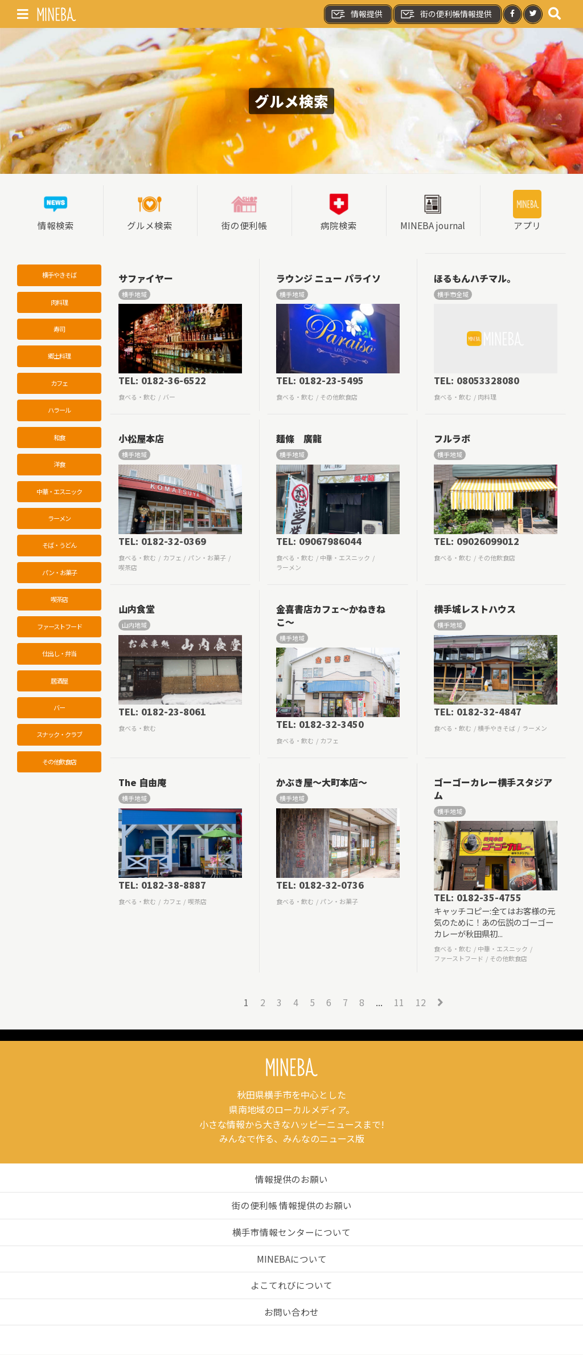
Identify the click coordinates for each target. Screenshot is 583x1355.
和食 (59, 439)
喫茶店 (59, 603)
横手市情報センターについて (291, 1232)
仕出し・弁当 (59, 658)
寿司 (59, 330)
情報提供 (356, 14)
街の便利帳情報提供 (445, 14)
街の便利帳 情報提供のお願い (291, 1206)
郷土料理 (59, 357)
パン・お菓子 (59, 576)
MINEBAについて (292, 1259)
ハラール (59, 412)
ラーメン (59, 521)
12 (421, 1003)
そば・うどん (59, 549)
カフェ (59, 384)
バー (59, 712)
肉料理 (59, 303)
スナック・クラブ (59, 739)
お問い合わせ (291, 1312)
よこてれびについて (291, 1286)
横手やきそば (59, 275)
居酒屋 (59, 685)
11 (399, 1003)
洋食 (59, 466)
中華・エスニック (59, 494)
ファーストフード (59, 631)
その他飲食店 (59, 767)
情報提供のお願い (291, 1179)
